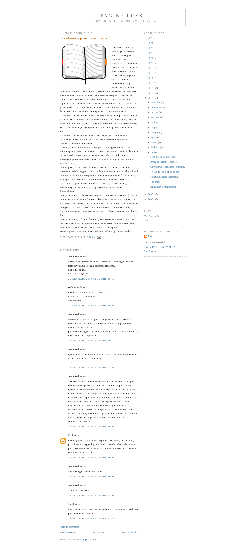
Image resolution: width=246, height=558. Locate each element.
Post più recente (68, 532)
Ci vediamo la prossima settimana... (168, 166)
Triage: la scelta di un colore (164, 171)
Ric (70, 435)
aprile (154, 137)
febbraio (155, 147)
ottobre (155, 112)
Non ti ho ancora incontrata (164, 176)
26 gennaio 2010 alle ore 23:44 (91, 495)
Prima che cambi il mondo (163, 161)
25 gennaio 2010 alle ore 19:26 (91, 305)
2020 (151, 62)
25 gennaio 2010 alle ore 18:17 (91, 278)
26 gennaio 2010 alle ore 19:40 (91, 457)
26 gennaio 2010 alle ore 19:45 (91, 476)
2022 (151, 52)
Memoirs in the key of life (163, 156)
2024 (151, 43)
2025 (151, 38)
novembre (156, 107)
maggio (155, 132)
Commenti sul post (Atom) (83, 539)
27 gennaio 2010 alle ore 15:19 (91, 518)
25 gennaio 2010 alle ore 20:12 (91, 340)
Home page (99, 532)
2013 (151, 82)
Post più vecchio (130, 532)
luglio (154, 122)
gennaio (155, 152)
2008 (151, 199)
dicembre (156, 102)
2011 (151, 92)
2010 (151, 97)
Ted (146, 220)
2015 (151, 72)
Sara (70, 504)
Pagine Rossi (123, 15)
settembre (156, 117)
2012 (151, 87)
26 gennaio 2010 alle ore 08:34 (91, 367)
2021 (151, 57)
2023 (151, 47)
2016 (151, 67)
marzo (154, 142)
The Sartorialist (152, 216)
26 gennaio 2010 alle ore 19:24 (91, 426)
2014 (151, 77)
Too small (155, 181)
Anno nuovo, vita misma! (163, 186)
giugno (155, 127)
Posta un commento (69, 526)
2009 (151, 194)
